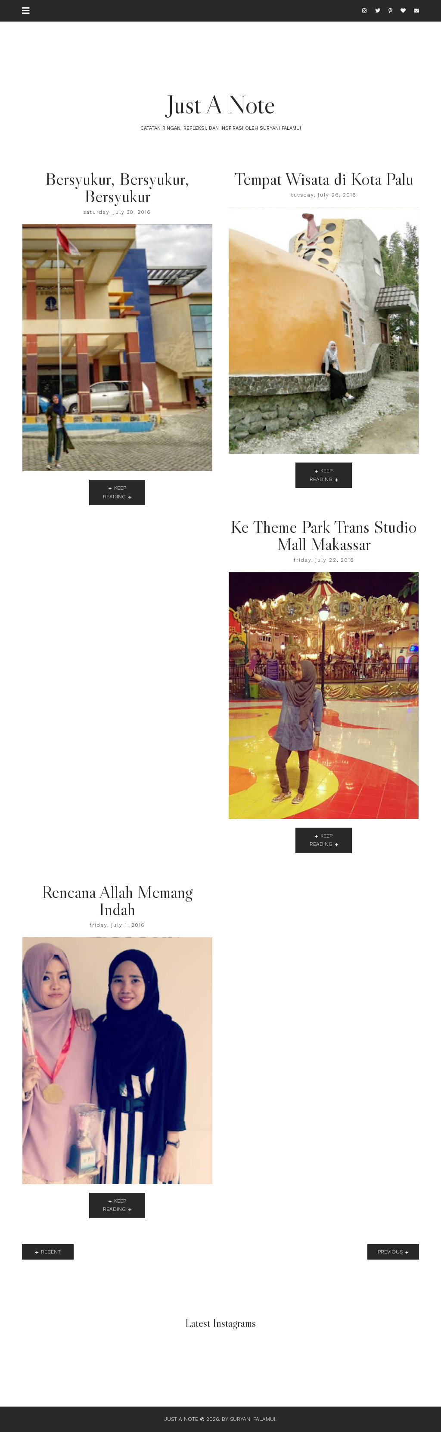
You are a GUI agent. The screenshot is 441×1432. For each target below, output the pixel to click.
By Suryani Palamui (248, 1419)
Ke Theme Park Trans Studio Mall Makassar (323, 535)
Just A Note (220, 104)
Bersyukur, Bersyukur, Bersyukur (117, 187)
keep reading (114, 492)
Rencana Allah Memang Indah (117, 900)
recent (51, 1252)
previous (390, 1252)
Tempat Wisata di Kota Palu (323, 179)
